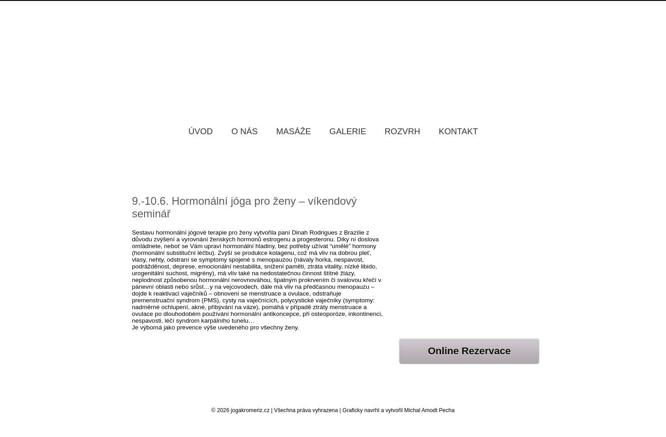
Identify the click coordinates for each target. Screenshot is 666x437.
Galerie (347, 131)
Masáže (293, 131)
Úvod (200, 131)
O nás (244, 131)
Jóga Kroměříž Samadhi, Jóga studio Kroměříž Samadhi (333, 54)
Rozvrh (402, 131)
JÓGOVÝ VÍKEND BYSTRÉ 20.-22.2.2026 (457, 244)
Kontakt (458, 131)
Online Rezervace (469, 351)
